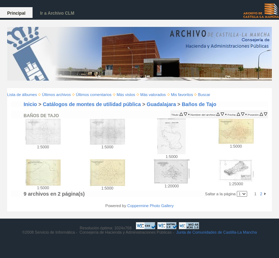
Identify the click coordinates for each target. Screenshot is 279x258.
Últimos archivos (56, 94)
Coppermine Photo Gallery (150, 206)
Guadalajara (161, 104)
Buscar (204, 94)
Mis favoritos (182, 94)
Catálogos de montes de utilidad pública (92, 104)
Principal (16, 13)
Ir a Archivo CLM (57, 13)
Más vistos (126, 94)
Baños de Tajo (199, 104)
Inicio (30, 104)
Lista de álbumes (22, 94)
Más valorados (153, 94)
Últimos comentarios (94, 94)
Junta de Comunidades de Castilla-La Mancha (216, 232)
